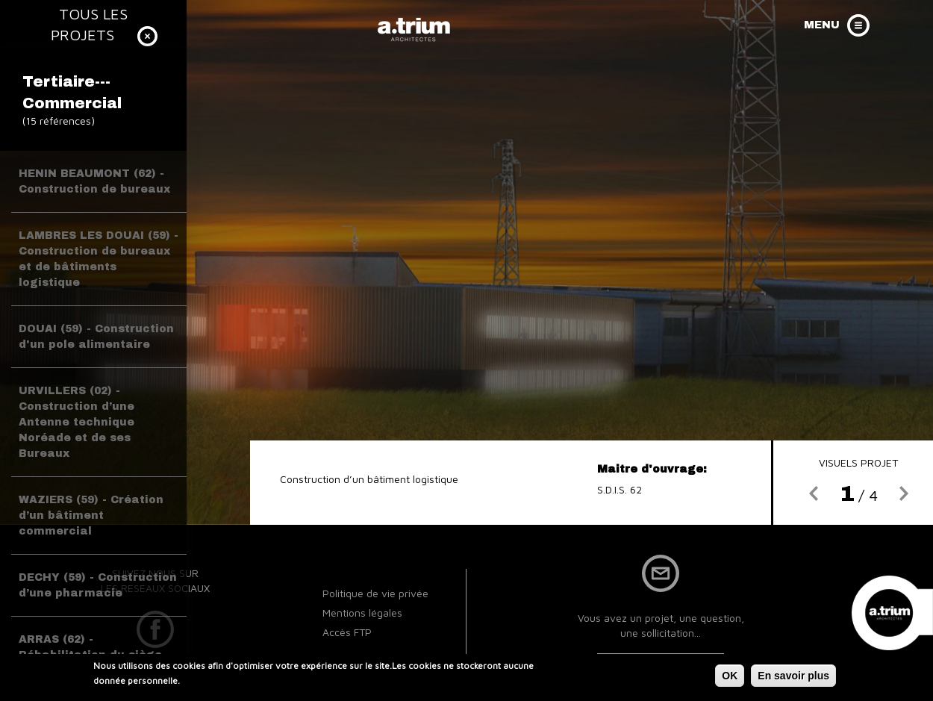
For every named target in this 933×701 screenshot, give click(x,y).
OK (729, 678)
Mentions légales (362, 612)
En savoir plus (793, 678)
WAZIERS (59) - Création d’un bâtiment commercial (91, 515)
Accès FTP (347, 632)
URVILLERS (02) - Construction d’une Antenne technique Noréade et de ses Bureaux (76, 422)
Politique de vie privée (375, 593)
